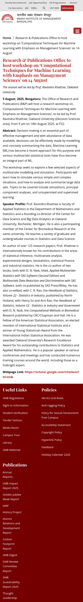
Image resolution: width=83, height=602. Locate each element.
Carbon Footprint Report (9, 544)
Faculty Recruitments (15, 2)
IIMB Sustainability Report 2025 (11, 582)
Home (7, 38)
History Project (12, 512)
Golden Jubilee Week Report (12, 497)
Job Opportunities (38, 2)
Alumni (73, 2)
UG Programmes (57, 2)
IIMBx (33, 8)
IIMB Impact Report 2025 (10, 486)
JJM (26, 8)
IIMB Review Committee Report (10, 566)
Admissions (67, 8)
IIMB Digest (10, 555)
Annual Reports (8, 475)
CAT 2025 (54, 8)
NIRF (6, 506)
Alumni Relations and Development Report (11, 526)
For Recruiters (15, 8)
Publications (15, 465)
